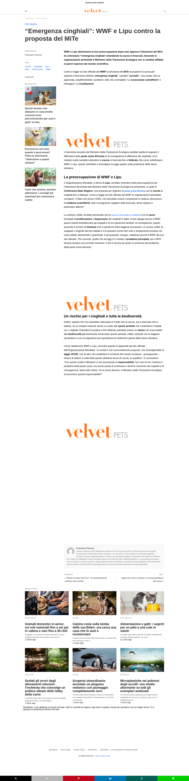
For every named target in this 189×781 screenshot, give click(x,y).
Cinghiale (38, 66)
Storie (76, 618)
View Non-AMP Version (103, 747)
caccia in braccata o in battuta (127, 215)
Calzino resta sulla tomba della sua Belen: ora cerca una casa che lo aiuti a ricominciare (93, 627)
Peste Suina (37, 69)
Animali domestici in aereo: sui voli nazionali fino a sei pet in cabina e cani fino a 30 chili (45, 627)
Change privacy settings (94, 2)
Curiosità (29, 671)
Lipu (47, 66)
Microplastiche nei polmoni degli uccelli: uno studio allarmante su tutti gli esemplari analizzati (141, 680)
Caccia (28, 66)
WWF (48, 69)
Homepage (29, 18)
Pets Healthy (42, 18)
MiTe (27, 69)
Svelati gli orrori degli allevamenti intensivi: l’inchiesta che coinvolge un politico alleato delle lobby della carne (46, 680)
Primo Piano (30, 618)
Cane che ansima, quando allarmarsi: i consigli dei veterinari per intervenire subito (40, 177)
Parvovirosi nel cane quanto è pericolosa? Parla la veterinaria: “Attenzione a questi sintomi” (39, 145)
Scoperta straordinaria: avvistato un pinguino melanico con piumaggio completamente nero (93, 680)
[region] (86, 108)
